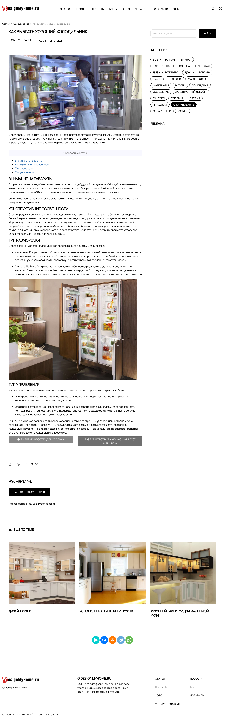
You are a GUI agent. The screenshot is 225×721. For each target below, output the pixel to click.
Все (155, 59)
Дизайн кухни (20, 611)
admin (43, 40)
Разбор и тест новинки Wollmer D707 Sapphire (110, 441)
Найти (207, 33)
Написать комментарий (29, 492)
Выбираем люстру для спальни (40, 439)
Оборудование (21, 40)
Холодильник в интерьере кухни (106, 611)
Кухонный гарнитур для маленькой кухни (179, 613)
